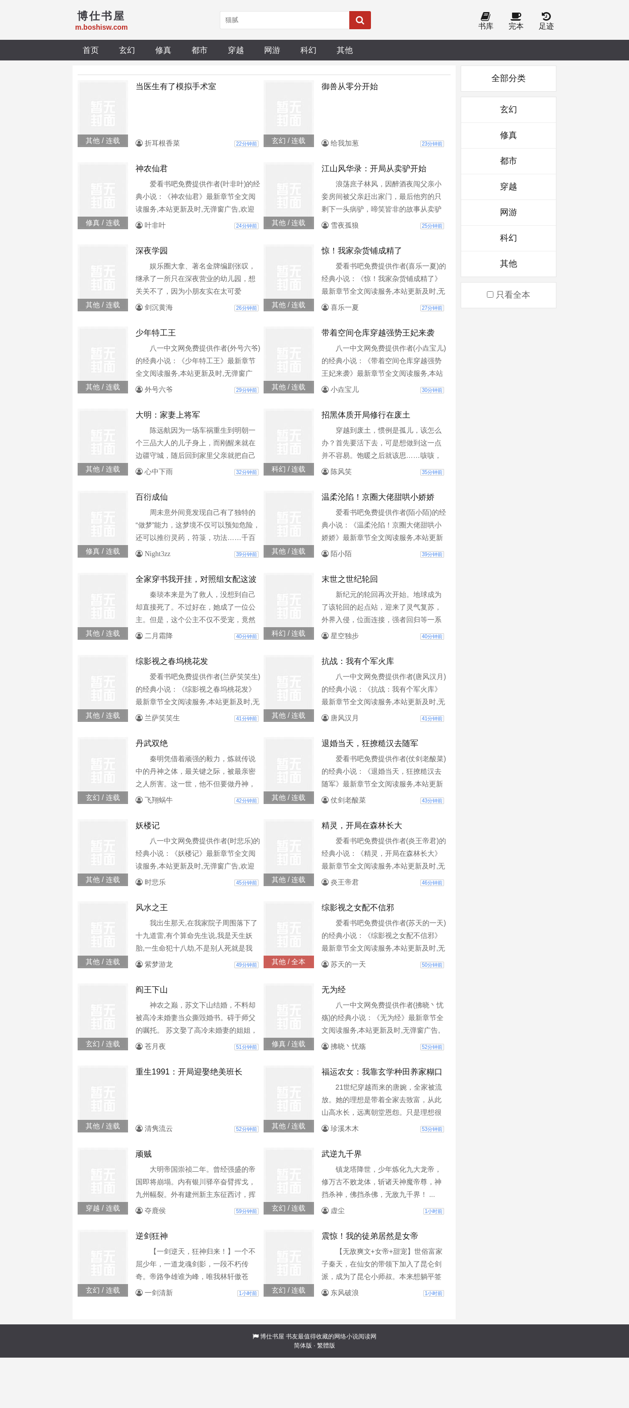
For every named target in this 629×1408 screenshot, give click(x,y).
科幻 (308, 49)
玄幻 (127, 49)
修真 (163, 49)
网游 (272, 49)
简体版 (303, 1345)
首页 (91, 49)
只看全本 (508, 295)
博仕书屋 (272, 1336)
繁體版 (326, 1345)
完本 (516, 21)
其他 (345, 49)
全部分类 (508, 78)
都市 (200, 49)
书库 (485, 21)
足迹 (546, 21)
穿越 (236, 49)
